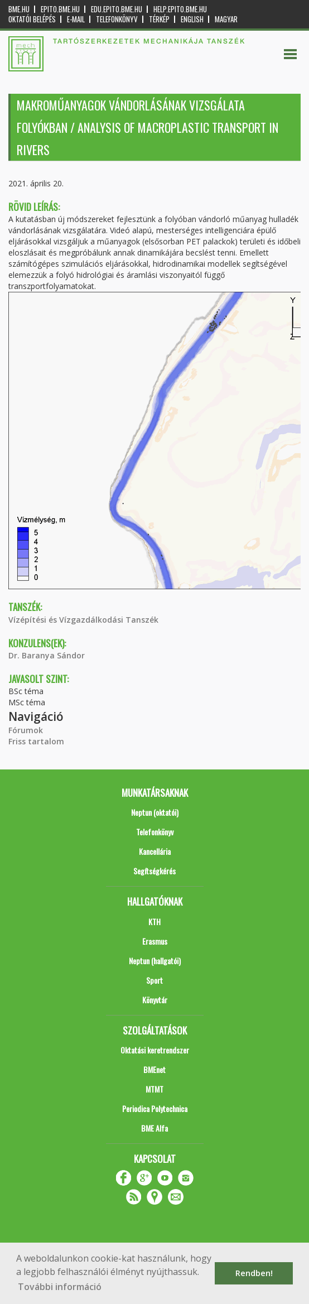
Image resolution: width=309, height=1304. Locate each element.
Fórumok (25, 730)
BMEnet (154, 1069)
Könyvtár (154, 999)
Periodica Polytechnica (154, 1108)
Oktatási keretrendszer (154, 1050)
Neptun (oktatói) (154, 812)
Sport (154, 980)
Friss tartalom (36, 741)
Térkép (159, 19)
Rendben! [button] (254, 1273)
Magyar (226, 19)
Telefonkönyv (117, 19)
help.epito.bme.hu (180, 9)
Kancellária (155, 851)
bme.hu (19, 9)
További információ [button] (60, 1287)
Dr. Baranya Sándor (46, 655)
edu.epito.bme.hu (116, 9)
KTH (154, 921)
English (192, 19)
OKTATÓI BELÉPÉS (32, 19)
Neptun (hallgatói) (155, 960)
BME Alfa (154, 1128)
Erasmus (154, 941)
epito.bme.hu (60, 9)
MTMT (154, 1089)
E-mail (76, 19)
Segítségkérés (154, 871)
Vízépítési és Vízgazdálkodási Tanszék (83, 619)
